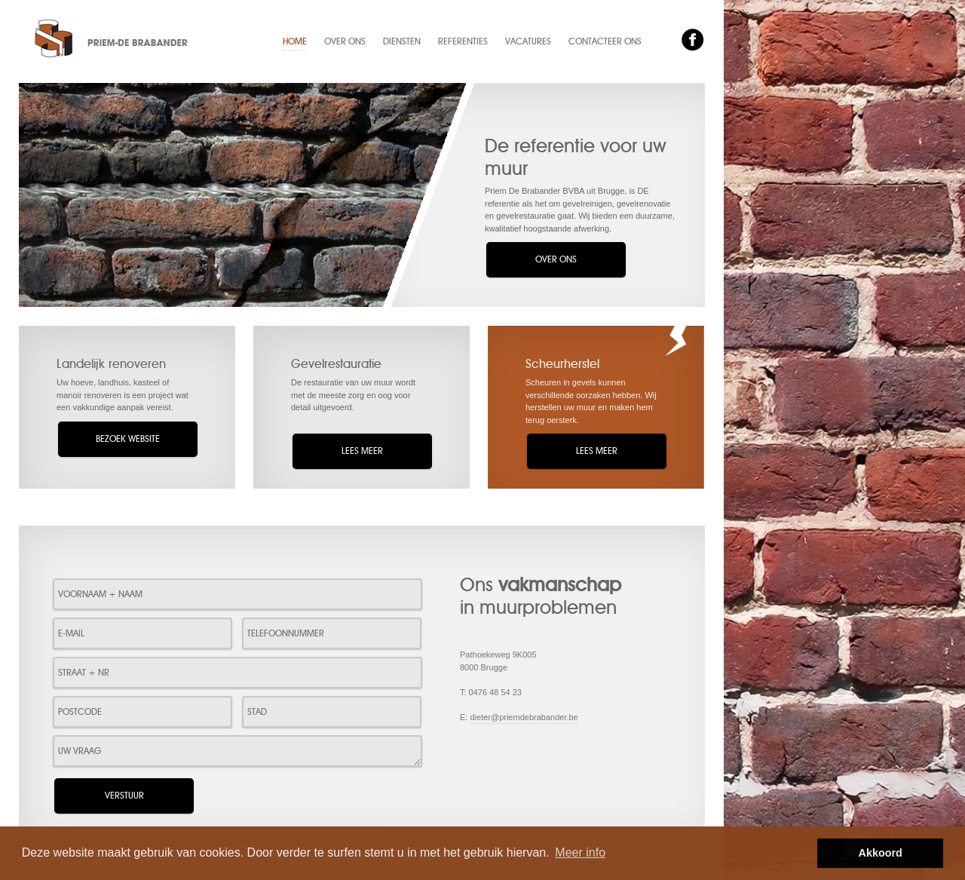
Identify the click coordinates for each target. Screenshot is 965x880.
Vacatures (528, 41)
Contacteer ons (605, 41)
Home (295, 41)
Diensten (402, 41)
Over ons (345, 41)
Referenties (463, 41)
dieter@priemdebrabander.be (523, 717)
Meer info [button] (580, 852)
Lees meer (362, 450)
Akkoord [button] (880, 853)
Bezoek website (128, 438)
